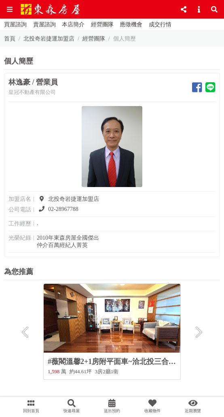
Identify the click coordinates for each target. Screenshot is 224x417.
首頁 (9, 39)
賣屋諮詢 (44, 24)
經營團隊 (102, 24)
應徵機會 (131, 24)
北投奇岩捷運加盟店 (48, 39)
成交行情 (160, 24)
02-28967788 (57, 209)
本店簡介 (73, 24)
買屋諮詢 (15, 24)
